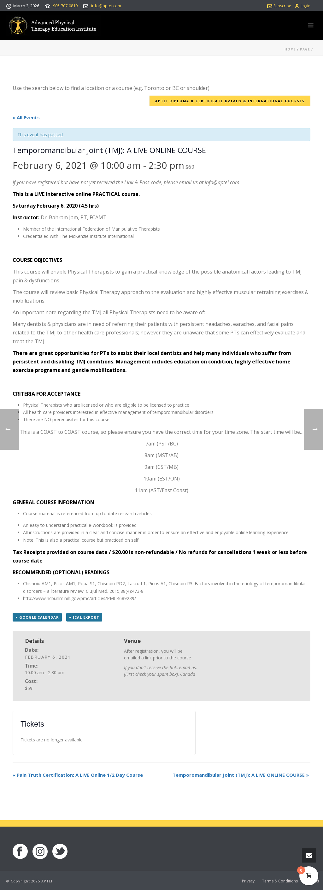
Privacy (248, 881)
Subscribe (279, 6)
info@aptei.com (106, 6)
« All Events (26, 117)
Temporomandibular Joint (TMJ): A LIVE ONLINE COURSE (241, 775)
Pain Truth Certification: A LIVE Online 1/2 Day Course (78, 775)
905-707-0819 (65, 6)
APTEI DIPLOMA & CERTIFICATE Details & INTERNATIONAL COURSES (230, 101)
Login (302, 6)
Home (290, 49)
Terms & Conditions (280, 881)
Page (305, 49)
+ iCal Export (84, 617)
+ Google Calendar (37, 617)
